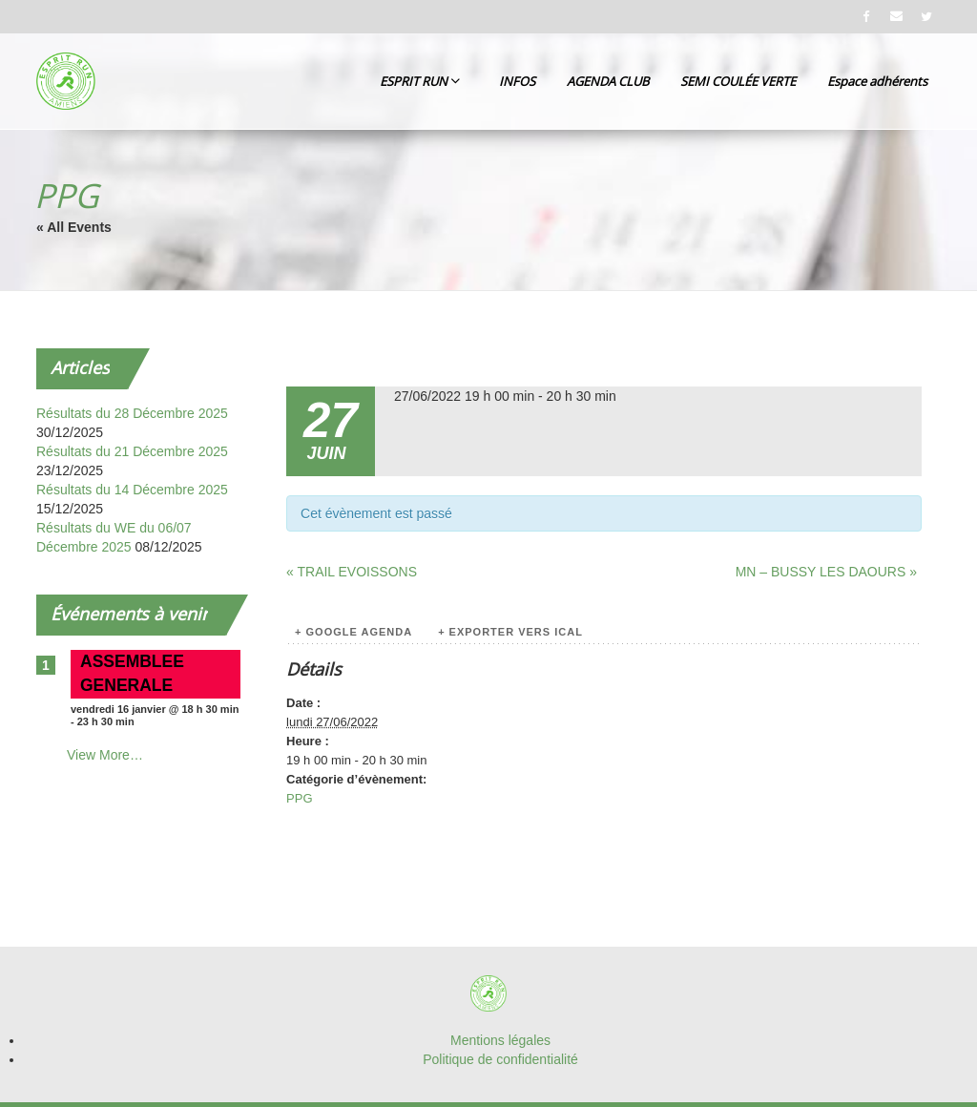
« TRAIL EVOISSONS (351, 571)
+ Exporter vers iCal (510, 631)
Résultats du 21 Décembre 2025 (132, 451)
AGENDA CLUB (608, 81)
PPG (299, 798)
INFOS (517, 81)
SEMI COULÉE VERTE (738, 81)
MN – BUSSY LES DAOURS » (826, 571)
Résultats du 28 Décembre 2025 (132, 413)
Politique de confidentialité (500, 1059)
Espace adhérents (877, 81)
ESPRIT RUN (420, 81)
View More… (105, 754)
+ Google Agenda (353, 631)
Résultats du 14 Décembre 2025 (132, 489)
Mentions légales (500, 1040)
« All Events (74, 227)
